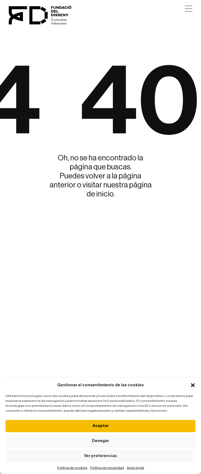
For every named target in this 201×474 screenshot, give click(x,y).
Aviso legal (135, 467)
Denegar (100, 441)
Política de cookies (72, 467)
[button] (193, 385)
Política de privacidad (107, 467)
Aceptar (101, 426)
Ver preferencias (100, 456)
